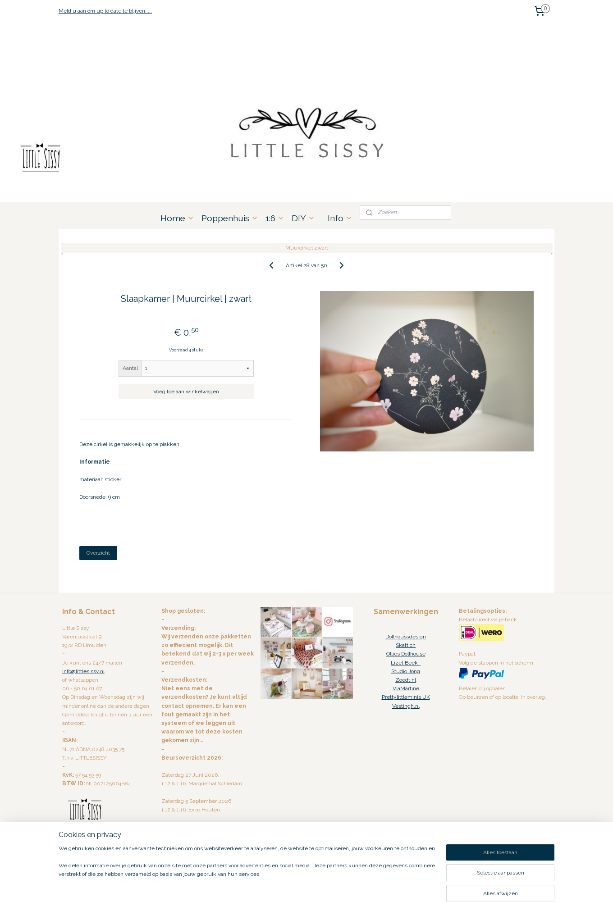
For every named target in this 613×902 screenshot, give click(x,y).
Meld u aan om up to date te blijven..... (105, 11)
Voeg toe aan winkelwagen (186, 391)
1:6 (274, 218)
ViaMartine (406, 688)
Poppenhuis (229, 218)
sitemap (278, 885)
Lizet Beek (406, 663)
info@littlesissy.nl (83, 671)
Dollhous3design (405, 636)
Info (340, 218)
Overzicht (98, 553)
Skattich (406, 645)
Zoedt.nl (405, 680)
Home (177, 218)
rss (295, 885)
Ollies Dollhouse (405, 654)
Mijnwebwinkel (403, 885)
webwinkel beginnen (327, 885)
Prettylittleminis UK (406, 697)
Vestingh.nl (406, 706)
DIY (303, 218)
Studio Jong (405, 671)
